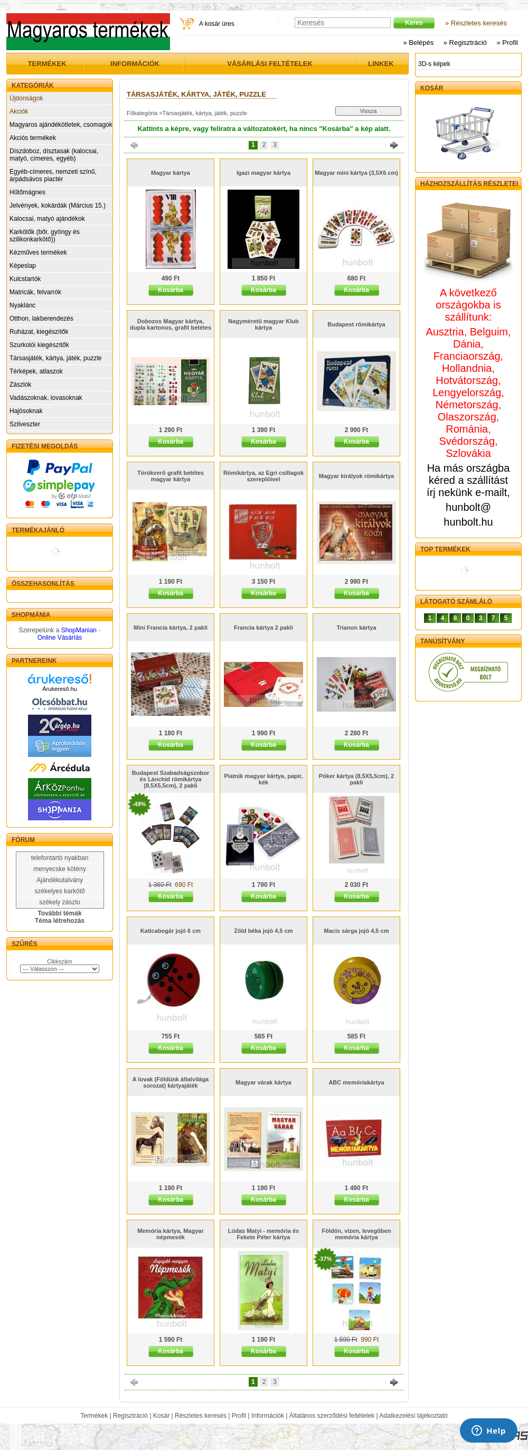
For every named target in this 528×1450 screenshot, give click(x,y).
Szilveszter (25, 424)
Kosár (161, 1415)
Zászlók (20, 384)
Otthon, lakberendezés (41, 318)
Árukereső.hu (59, 689)
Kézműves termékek (38, 252)
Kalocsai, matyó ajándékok (47, 218)
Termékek (94, 1415)
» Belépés (418, 42)
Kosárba (170, 290)
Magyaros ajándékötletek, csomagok (61, 124)
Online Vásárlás (59, 637)
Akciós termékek (33, 138)
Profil (239, 1415)
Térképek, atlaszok (36, 371)
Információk (267, 1415)
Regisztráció (130, 1415)
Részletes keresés (201, 1415)
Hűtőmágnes (27, 192)
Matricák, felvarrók (35, 292)
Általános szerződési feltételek (331, 1415)
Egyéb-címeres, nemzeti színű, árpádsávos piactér (53, 175)
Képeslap (23, 265)
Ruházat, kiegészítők (39, 331)
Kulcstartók (25, 279)
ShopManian (79, 630)
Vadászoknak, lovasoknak (46, 397)
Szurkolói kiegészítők (39, 345)
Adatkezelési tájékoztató (413, 1415)
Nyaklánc (22, 305)
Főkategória (142, 113)
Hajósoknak (26, 411)
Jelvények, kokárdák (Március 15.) (58, 205)
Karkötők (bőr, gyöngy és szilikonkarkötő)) (45, 235)
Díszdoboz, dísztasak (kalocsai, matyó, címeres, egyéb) (54, 154)
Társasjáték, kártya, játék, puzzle (56, 358)
